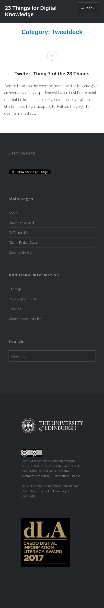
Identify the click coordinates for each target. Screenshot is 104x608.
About (13, 213)
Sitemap (15, 289)
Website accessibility (25, 319)
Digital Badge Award (24, 242)
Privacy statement (22, 299)
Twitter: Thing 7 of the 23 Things (52, 87)
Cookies (15, 309)
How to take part (21, 223)
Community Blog (21, 252)
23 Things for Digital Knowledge (31, 11)
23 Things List (19, 232)
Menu (89, 8)
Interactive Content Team (63, 486)
